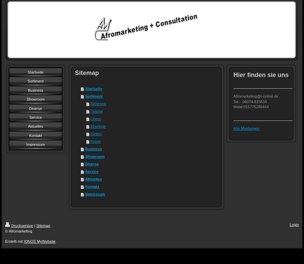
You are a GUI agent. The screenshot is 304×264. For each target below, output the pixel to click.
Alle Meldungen (246, 128)
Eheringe (98, 126)
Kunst (95, 141)
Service (92, 171)
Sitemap (43, 226)
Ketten (96, 134)
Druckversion (19, 226)
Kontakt (92, 187)
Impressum (95, 194)
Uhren (96, 119)
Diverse (92, 164)
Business (93, 149)
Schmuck (98, 104)
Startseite (93, 89)
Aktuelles (93, 179)
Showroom (95, 156)
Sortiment (94, 96)
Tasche (97, 111)
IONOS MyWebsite (39, 241)
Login (294, 225)
